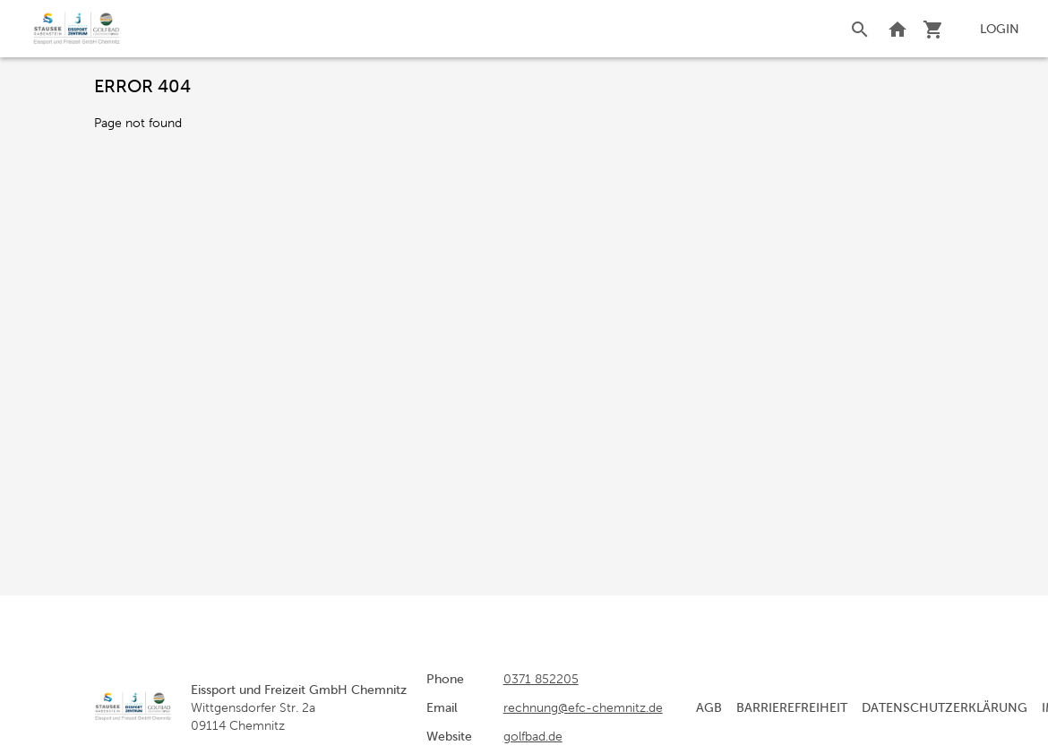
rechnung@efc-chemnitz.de (583, 707)
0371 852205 (541, 679)
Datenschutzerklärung (944, 707)
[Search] (860, 29)
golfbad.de (533, 736)
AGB (709, 707)
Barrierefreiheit (791, 707)
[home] (76, 28)
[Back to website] (897, 29)
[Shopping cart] (933, 29)
